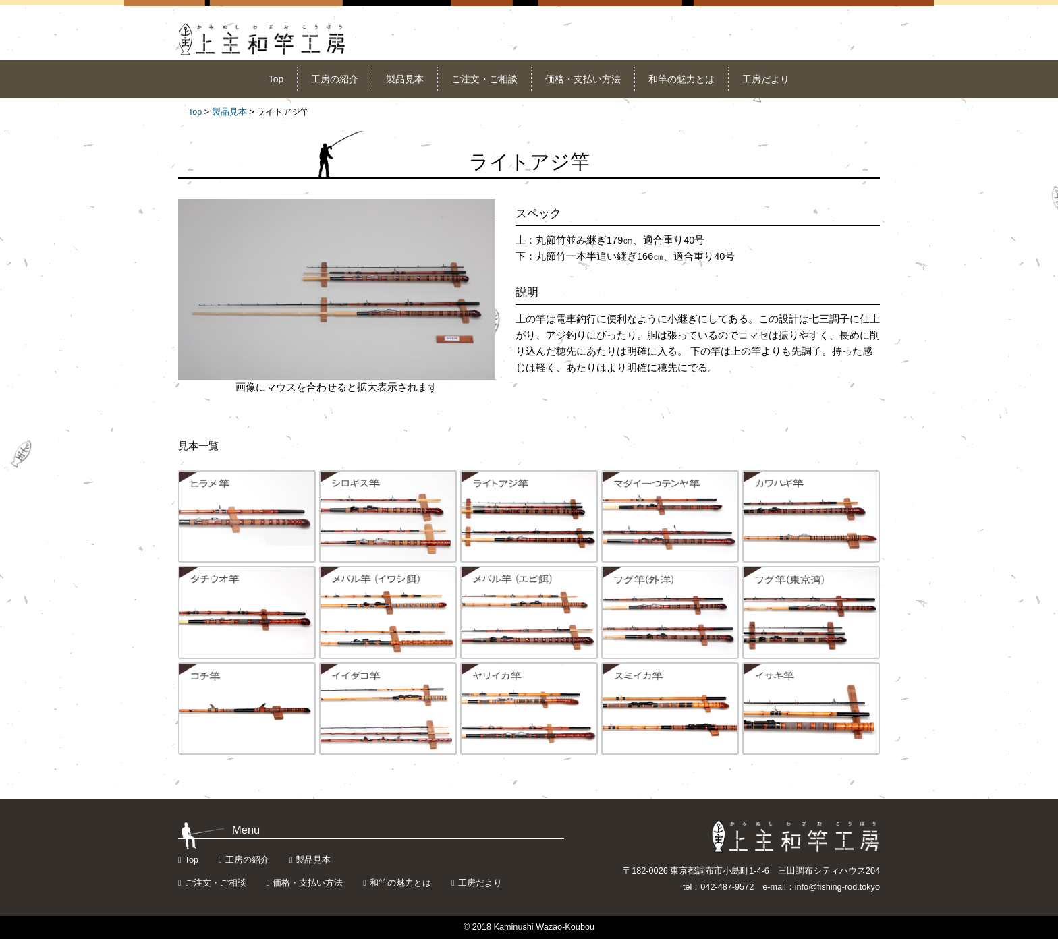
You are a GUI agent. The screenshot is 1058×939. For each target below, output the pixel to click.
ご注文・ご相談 (484, 79)
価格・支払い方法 (583, 79)
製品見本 (405, 79)
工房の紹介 (334, 79)
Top (276, 79)
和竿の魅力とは (681, 79)
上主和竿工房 (262, 39)
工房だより (765, 79)
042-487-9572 (727, 887)
